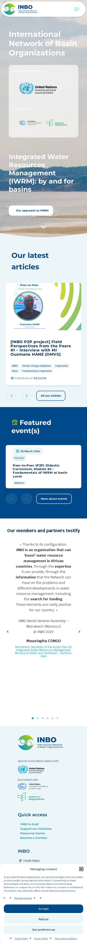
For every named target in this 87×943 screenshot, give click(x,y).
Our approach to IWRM (31, 210)
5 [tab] (53, 718)
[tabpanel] (43, 600)
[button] (81, 884)
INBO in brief (29, 824)
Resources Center (32, 833)
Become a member (33, 838)
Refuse (43, 934)
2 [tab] (38, 718)
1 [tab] (33, 718)
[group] (43, 334)
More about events (54, 498)
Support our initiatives (36, 828)
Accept (43, 923)
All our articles (51, 395)
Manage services (23, 913)
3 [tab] (43, 718)
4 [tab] (48, 718)
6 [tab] (58, 718)
